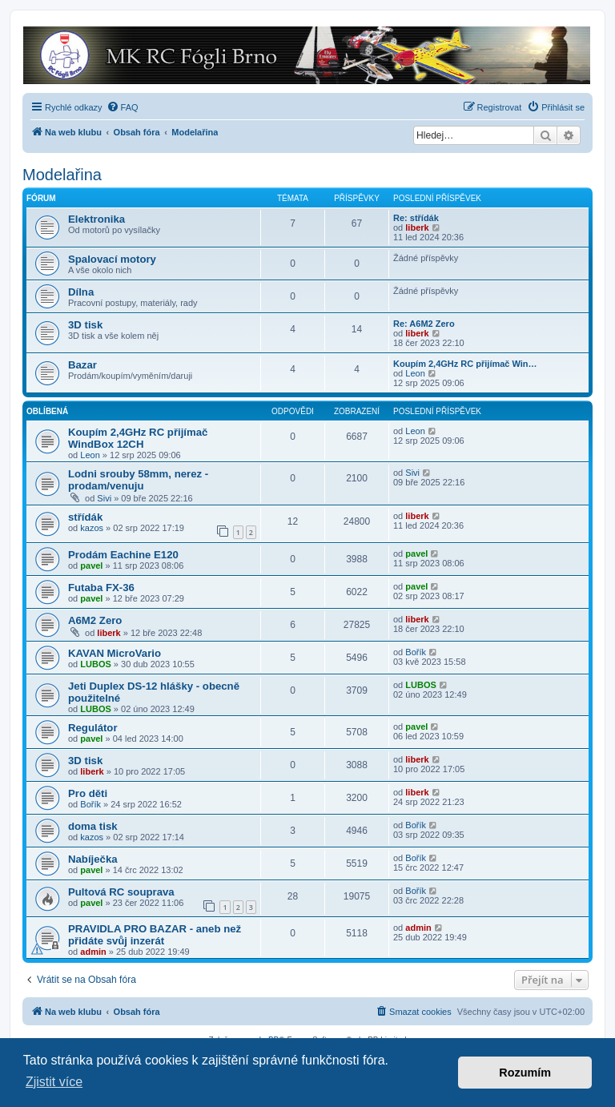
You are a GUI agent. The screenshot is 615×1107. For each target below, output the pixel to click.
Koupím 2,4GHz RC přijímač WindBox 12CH (137, 438)
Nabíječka (93, 859)
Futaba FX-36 (101, 588)
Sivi (104, 498)
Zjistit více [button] (54, 1082)
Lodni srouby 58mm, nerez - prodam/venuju (138, 480)
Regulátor (93, 728)
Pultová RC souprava (121, 892)
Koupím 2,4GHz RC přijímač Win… (465, 363)
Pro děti (87, 793)
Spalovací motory (112, 259)
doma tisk (93, 826)
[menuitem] (123, 107)
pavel (91, 565)
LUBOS (95, 664)
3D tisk (85, 325)
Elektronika (96, 219)
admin (93, 951)
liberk (416, 227)
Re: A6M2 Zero (424, 323)
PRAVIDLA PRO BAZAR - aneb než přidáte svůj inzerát (154, 935)
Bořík (415, 652)
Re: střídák (416, 218)
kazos (91, 528)
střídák (85, 517)
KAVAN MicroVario (114, 653)
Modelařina (62, 174)
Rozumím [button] (525, 1072)
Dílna (81, 292)
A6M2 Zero (95, 620)
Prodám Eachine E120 (123, 555)
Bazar (82, 365)
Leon (414, 373)
